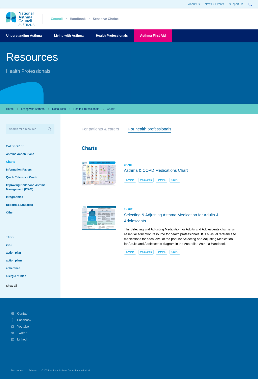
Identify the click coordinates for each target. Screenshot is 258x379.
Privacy (32, 370)
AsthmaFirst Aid (153, 35)
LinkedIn (20, 340)
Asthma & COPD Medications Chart (156, 170)
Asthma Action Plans (20, 154)
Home (10, 108)
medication (146, 180)
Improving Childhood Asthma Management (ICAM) (25, 187)
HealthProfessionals (112, 35)
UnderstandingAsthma (24, 35)
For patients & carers (100, 129)
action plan (13, 252)
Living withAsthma (69, 35)
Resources (59, 108)
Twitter (19, 333)
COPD (174, 180)
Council (57, 19)
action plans (14, 260)
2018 (9, 245)
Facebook (21, 320)
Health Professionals (86, 108)
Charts (10, 161)
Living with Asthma (33, 108)
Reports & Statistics (19, 204)
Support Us (236, 4)
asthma (161, 180)
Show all (11, 285)
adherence (13, 268)
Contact (19, 313)
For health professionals (149, 129)
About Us (194, 4)
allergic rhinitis (16, 276)
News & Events (214, 4)
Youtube (20, 326)
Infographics (14, 197)
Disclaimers (17, 370)
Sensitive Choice (106, 19)
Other (10, 212)
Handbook (78, 19)
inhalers (130, 180)
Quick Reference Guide (21, 177)
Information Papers (19, 169)
